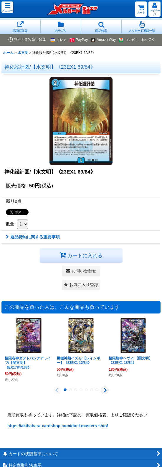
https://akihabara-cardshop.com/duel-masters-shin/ (57, 425)
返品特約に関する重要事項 (33, 237)
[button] (7, 7)
